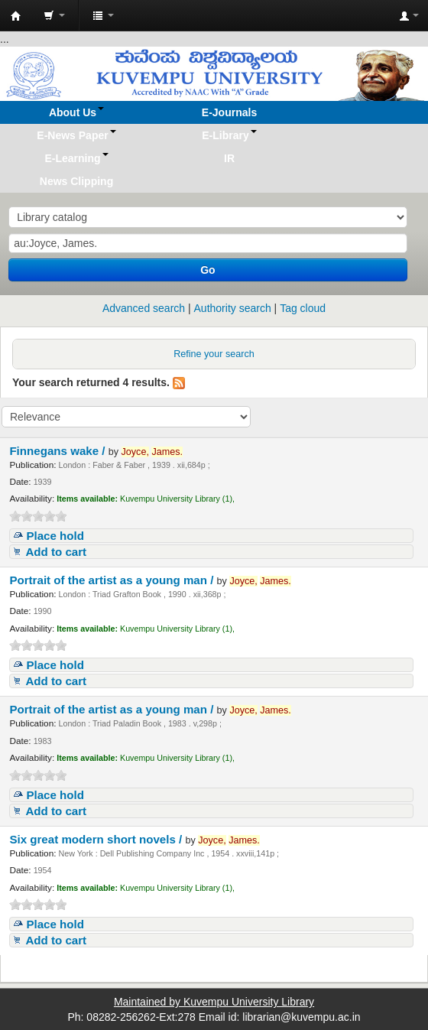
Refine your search (214, 354)
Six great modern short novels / (97, 839)
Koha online (16, 16)
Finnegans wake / (58, 450)
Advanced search (143, 308)
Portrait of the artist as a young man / (112, 579)
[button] (54, 15)
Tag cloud (303, 308)
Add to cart (55, 551)
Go (207, 270)
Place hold (55, 535)
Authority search (232, 308)
